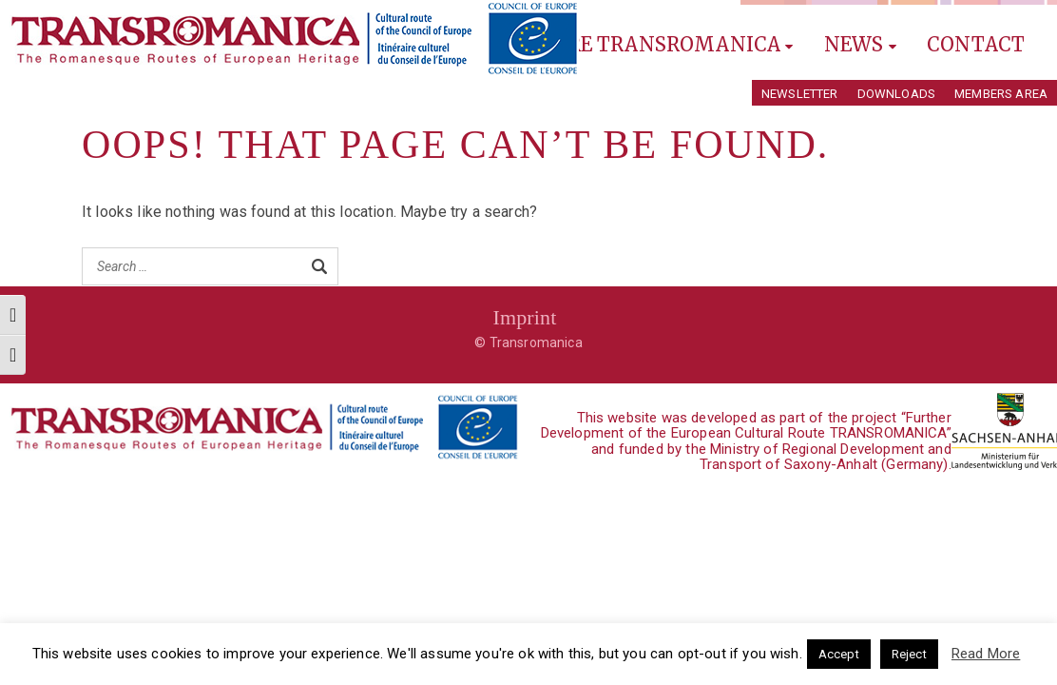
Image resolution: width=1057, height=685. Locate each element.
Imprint (524, 317)
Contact (976, 44)
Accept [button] (838, 654)
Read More (985, 653)
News (860, 44)
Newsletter (799, 94)
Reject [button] (909, 654)
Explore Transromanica (647, 44)
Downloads (896, 94)
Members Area (1000, 94)
